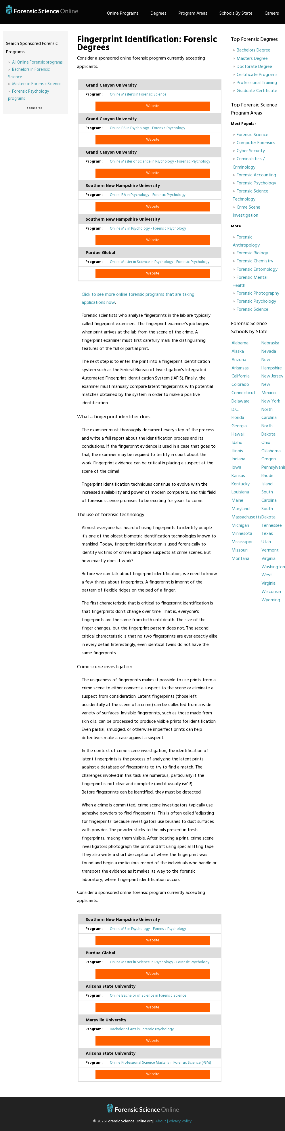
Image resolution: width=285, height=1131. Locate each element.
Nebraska (270, 343)
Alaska (238, 351)
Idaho (237, 442)
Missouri (240, 550)
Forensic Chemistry (255, 261)
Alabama (240, 343)
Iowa (236, 467)
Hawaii (238, 434)
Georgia (239, 426)
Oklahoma (271, 451)
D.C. (235, 409)
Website (152, 106)
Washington (273, 567)
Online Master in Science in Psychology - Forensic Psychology (159, 262)
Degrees (159, 13)
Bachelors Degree (253, 50)
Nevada (268, 351)
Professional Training (257, 82)
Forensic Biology (252, 253)
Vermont (270, 550)
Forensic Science (252, 134)
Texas (267, 533)
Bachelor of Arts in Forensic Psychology (142, 1029)
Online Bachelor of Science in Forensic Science (148, 995)
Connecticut (243, 392)
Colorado (240, 384)
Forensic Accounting (256, 175)
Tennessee (271, 525)
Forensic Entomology (257, 269)
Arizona (239, 359)
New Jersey (272, 376)
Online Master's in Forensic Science (138, 94)
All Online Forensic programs (37, 62)
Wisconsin (271, 591)
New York (270, 401)
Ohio (265, 442)
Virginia (268, 558)
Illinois (237, 451)
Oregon (268, 459)
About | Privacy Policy (173, 1121)
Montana (240, 558)
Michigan (240, 525)
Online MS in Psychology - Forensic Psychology (148, 228)
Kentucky (241, 484)
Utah (266, 542)
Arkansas (240, 368)
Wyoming (270, 600)
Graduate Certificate (257, 90)
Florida (238, 417)
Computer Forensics (256, 142)
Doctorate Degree (254, 66)
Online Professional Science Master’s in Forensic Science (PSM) (160, 1062)
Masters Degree (252, 58)
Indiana (238, 459)
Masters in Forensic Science (37, 84)
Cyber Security (251, 151)
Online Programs (123, 13)
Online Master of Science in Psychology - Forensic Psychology (160, 161)
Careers (272, 13)
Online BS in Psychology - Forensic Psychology (147, 128)
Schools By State (236, 13)
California (241, 376)
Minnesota (242, 533)
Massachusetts (246, 517)
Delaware (241, 401)
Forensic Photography (258, 293)
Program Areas (193, 13)
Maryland (241, 508)
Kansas (238, 475)
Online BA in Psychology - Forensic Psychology (147, 195)
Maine (237, 500)
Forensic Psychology (256, 183)
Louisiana (240, 492)
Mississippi (242, 542)
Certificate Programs (257, 74)
